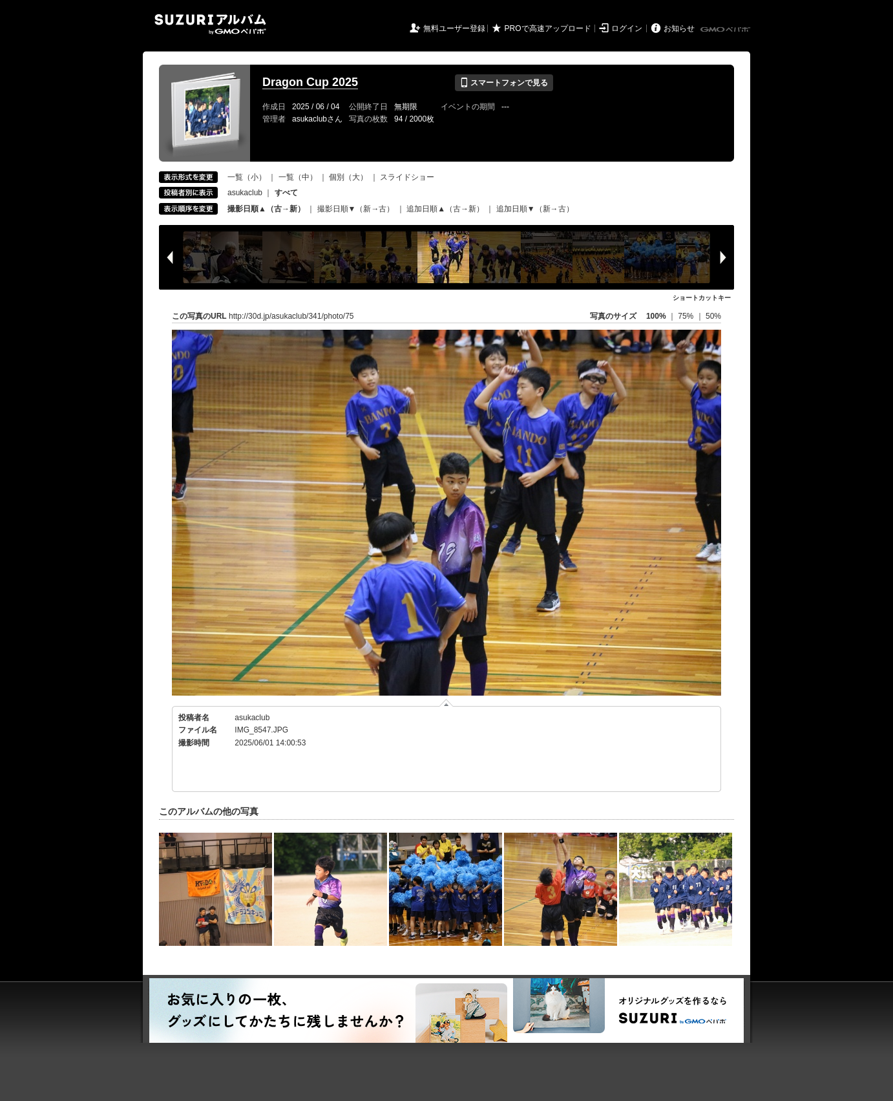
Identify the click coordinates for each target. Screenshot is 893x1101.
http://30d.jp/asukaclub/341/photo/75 (291, 316)
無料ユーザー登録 (454, 28)
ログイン (626, 28)
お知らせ (679, 28)
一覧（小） (246, 177)
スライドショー (407, 177)
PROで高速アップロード (548, 28)
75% (686, 316)
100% (656, 316)
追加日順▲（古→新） (445, 208)
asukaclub (244, 192)
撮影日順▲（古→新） (266, 208)
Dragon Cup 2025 (310, 82)
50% (713, 316)
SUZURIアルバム (210, 24)
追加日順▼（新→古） (535, 208)
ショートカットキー (702, 297)
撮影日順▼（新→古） (356, 208)
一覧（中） (297, 177)
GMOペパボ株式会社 (726, 29)
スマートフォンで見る (503, 82)
